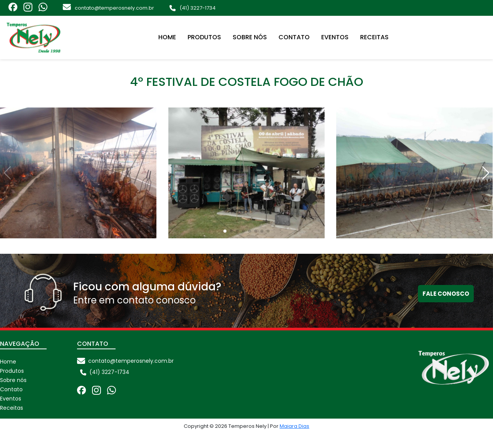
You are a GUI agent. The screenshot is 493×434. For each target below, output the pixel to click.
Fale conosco (446, 294)
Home (167, 37)
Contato (294, 37)
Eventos (335, 37)
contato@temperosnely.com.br (114, 8)
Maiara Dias (294, 426)
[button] (485, 172)
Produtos (204, 37)
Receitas (374, 37)
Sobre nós (250, 37)
